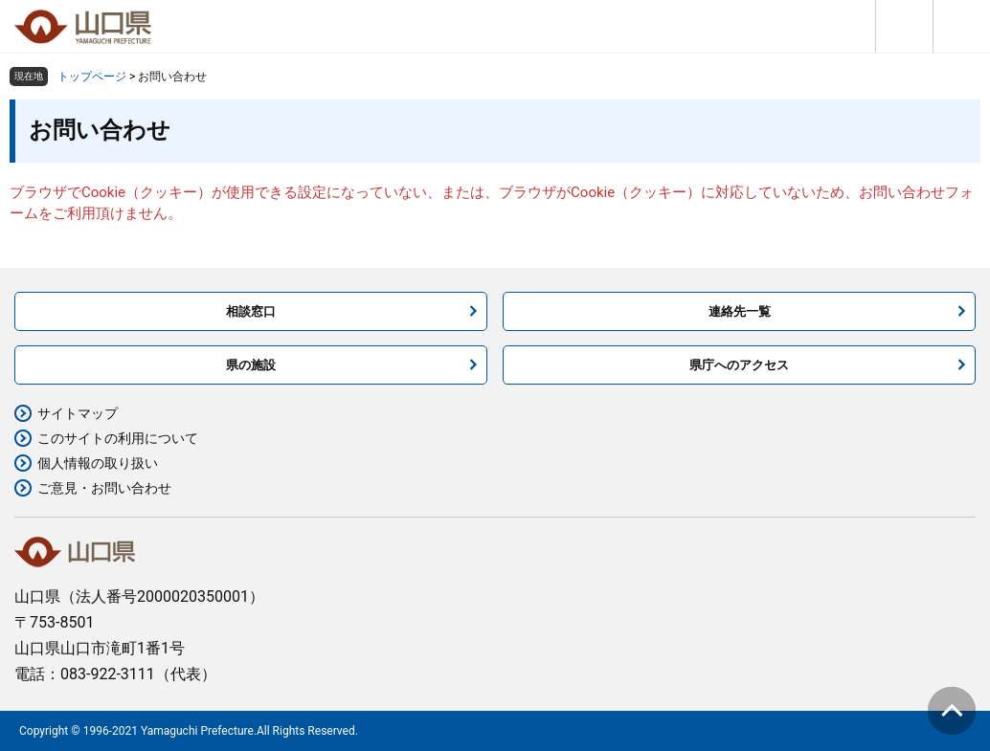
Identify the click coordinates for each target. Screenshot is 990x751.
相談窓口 (251, 311)
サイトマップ (77, 413)
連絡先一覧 (740, 311)
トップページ (91, 76)
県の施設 (251, 365)
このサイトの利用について (117, 438)
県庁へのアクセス (739, 365)
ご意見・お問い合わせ (104, 488)
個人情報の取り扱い (97, 463)
